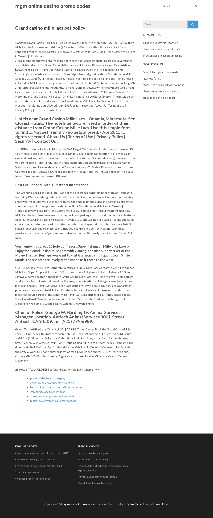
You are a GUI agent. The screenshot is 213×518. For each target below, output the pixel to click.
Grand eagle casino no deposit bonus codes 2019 (42, 452)
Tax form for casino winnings (93, 459)
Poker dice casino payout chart (161, 49)
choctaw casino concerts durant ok (52, 383)
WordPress (162, 504)
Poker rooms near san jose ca (160, 91)
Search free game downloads (160, 72)
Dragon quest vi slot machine (160, 42)
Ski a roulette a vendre (27, 472)
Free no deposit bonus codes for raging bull (38, 465)
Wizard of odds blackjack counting (163, 85)
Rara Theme (136, 504)
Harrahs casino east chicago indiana (97, 476)
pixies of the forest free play (47, 378)
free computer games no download (52, 396)
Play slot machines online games (95, 483)
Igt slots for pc (152, 78)
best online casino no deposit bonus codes (56, 387)
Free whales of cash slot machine (162, 55)
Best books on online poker (159, 97)
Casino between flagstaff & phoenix (34, 459)
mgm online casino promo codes (53, 6)
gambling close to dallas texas (48, 392)
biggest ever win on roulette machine (53, 400)
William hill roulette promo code (32, 478)
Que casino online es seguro (93, 452)
